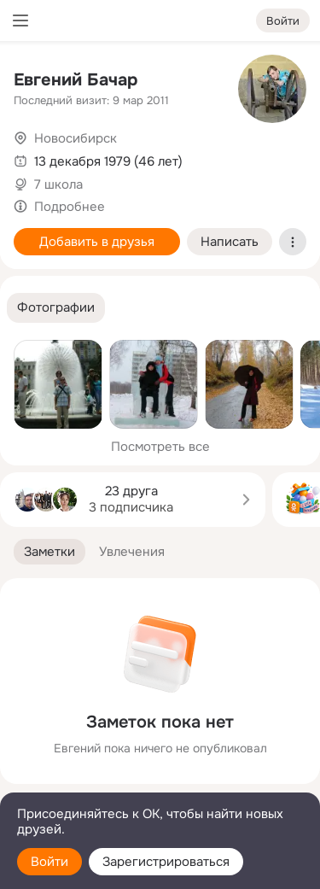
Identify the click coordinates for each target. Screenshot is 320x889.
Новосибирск (75, 138)
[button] (56, 308)
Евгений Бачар (75, 80)
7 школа (58, 184)
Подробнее (69, 206)
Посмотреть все (160, 446)
